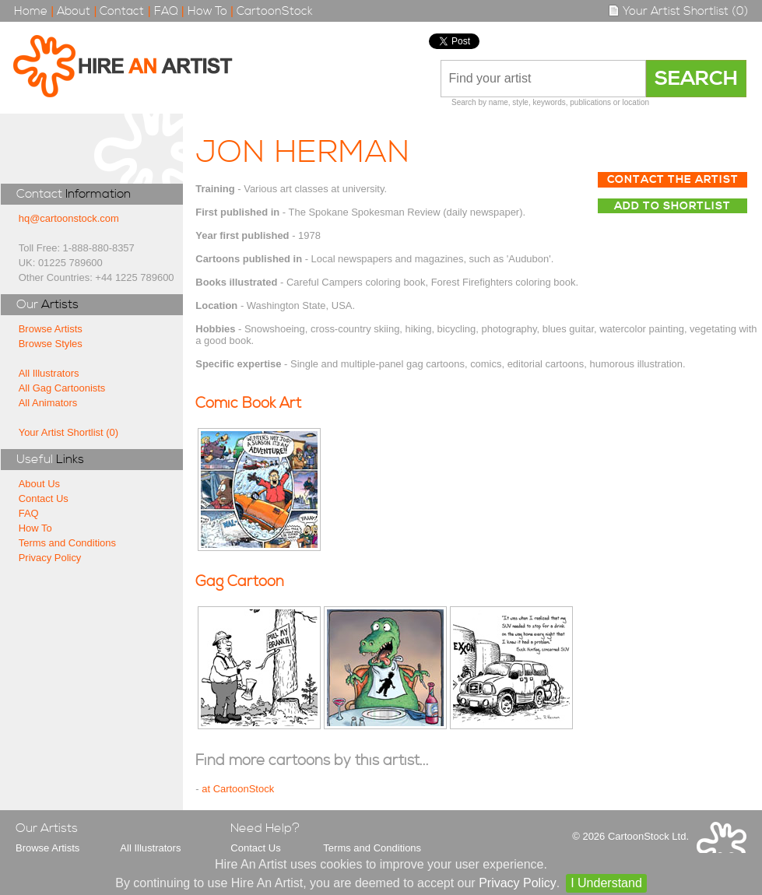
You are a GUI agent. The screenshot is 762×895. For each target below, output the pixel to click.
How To (207, 11)
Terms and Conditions (67, 543)
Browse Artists (51, 329)
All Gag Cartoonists (62, 388)
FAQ (166, 11)
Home (30, 11)
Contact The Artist (673, 180)
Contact (122, 11)
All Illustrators (49, 373)
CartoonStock (275, 11)
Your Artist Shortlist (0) (678, 11)
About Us (39, 484)
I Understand (606, 883)
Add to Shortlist (672, 206)
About (73, 11)
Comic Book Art (248, 403)
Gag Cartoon (239, 581)
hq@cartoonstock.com (69, 218)
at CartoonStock (238, 789)
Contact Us (43, 498)
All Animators (48, 403)
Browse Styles (51, 343)
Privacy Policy (50, 557)
